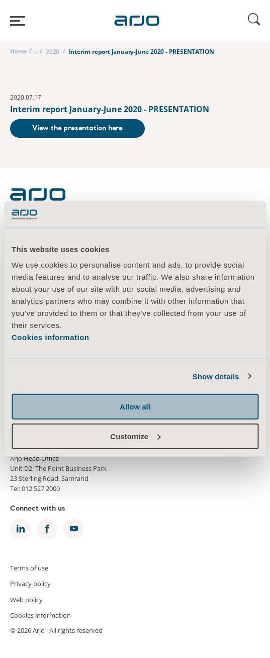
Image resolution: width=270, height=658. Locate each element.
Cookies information (50, 337)
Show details (216, 376)
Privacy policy (30, 583)
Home (18, 51)
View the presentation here (77, 128)
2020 (52, 51)
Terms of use (29, 567)
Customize (135, 436)
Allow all (135, 406)
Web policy (26, 599)
